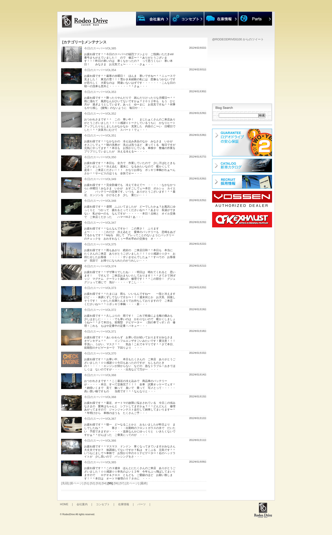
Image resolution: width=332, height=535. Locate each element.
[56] (116, 483)
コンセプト (103, 504)
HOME (64, 504)
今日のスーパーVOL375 (100, 244)
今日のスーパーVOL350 (100, 157)
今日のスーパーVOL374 (100, 266)
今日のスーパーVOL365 (100, 462)
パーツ (141, 504)
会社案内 (82, 504)
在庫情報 (123, 504)
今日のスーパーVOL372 (100, 310)
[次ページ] (132, 483)
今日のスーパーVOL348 (100, 200)
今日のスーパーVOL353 (100, 92)
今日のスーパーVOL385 (100, 48)
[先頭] (65, 483)
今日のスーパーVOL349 (100, 179)
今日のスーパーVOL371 (100, 331)
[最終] (143, 483)
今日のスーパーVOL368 (100, 375)
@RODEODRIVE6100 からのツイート (238, 39)
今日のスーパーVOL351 (100, 135)
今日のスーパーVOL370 (100, 353)
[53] (98, 483)
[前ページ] (76, 483)
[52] (92, 483)
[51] (86, 483)
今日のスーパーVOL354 (100, 70)
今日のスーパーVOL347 (100, 222)
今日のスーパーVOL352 (100, 113)
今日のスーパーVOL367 (100, 418)
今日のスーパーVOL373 (100, 288)
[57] (122, 483)
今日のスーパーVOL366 (100, 440)
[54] (104, 483)
